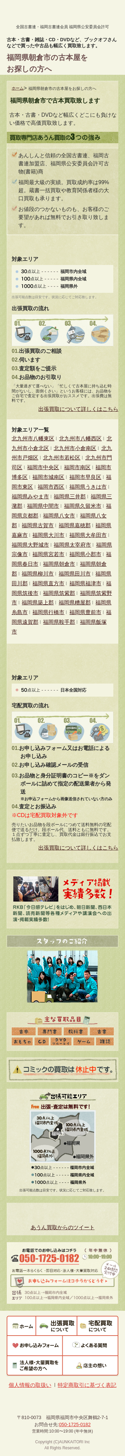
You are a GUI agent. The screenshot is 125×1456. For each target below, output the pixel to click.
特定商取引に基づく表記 (87, 1385)
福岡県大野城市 (30, 545)
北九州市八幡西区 (80, 438)
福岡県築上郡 (38, 602)
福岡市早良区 (85, 477)
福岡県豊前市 (85, 612)
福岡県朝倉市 (59, 564)
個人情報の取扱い (30, 1385)
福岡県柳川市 (38, 574)
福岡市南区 (77, 467)
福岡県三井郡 (70, 496)
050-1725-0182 (50, 1259)
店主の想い (91, 1366)
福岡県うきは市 (88, 487)
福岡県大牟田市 (88, 535)
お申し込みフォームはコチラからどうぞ (62, 1281)
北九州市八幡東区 (33, 438)
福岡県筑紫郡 (59, 593)
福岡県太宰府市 (72, 545)
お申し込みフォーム (35, 1345)
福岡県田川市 (75, 574)
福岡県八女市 (59, 516)
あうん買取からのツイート (63, 1227)
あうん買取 (34, 13)
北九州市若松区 (61, 458)
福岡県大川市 (48, 535)
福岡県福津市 (85, 583)
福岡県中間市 (43, 506)
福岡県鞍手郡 (59, 622)
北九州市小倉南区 (75, 448)
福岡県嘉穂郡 (75, 525)
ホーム (18, 88)
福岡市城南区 (48, 477)
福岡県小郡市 (85, 554)
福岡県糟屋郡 (75, 602)
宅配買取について (97, 1325)
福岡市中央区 (43, 467)
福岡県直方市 (48, 583)
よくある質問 (91, 1345)
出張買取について (56, 1325)
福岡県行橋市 (48, 612)
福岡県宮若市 (48, 554)
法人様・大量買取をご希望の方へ (35, 1366)
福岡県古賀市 (38, 525)
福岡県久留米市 (82, 506)
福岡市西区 (51, 487)
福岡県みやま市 (30, 496)
